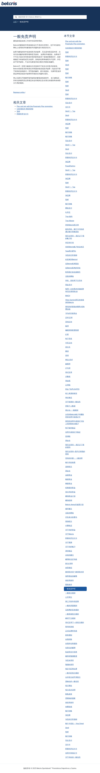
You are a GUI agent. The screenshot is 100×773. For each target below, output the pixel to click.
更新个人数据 (70, 406)
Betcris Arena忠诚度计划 (74, 505)
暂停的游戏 (69, 627)
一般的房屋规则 (71, 606)
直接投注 (68, 467)
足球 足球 (68, 318)
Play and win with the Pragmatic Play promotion (75, 42)
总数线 (67, 377)
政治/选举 (69, 564)
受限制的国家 (70, 698)
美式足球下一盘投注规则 (74, 622)
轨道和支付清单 (71, 652)
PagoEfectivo (70, 166)
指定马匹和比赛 (71, 669)
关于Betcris (69, 534)
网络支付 (68, 208)
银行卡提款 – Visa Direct (74, 724)
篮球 (67, 355)
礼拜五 (67, 212)
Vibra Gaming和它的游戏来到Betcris (74, 301)
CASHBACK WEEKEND (73, 48)
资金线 (67, 381)
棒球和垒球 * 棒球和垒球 (74, 572)
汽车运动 (68, 343)
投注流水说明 (70, 690)
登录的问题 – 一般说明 (73, 458)
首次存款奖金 (70, 492)
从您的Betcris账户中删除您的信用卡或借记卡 (74, 415)
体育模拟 (68, 568)
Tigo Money (69, 221)
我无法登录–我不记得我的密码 (75, 453)
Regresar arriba (19, 92)
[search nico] (50, 17)
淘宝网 (67, 124)
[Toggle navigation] (96, 3)
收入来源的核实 (71, 393)
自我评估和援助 (71, 644)
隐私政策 (68, 694)
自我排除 (68, 639)
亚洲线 (67, 436)
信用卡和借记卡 (71, 753)
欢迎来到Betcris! (71, 259)
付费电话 (68, 526)
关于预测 (68, 542)
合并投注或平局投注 (72, 677)
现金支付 (68, 285)
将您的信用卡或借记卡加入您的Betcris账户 (74, 422)
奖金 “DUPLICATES (72, 389)
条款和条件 (69, 580)
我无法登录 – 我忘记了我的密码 (74, 446)
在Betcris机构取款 (72, 264)
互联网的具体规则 (72, 610)
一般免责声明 (70, 589)
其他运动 (68, 322)
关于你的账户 (70, 547)
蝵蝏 (67, 52)
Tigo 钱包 (68, 217)
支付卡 (67, 107)
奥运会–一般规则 (71, 410)
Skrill (67, 65)
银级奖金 (68, 479)
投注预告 (68, 686)
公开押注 (68, 597)
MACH (67, 296)
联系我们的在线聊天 (72, 272)
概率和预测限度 (71, 656)
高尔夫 (67, 347)
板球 (67, 326)
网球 (67, 351)
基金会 (67, 441)
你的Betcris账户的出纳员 (74, 247)
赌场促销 (68, 500)
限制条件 (68, 585)
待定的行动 (69, 243)
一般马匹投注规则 (72, 673)
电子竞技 (68, 339)
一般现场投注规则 (72, 614)
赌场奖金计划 (70, 496)
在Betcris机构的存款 (72, 268)
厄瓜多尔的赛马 (71, 517)
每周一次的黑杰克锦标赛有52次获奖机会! (74, 290)
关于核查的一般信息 (72, 402)
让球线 (67, 385)
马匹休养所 (69, 660)
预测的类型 (69, 665)
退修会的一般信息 (72, 681)
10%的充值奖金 (71, 313)
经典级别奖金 (70, 488)
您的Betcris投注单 (72, 225)
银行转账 (68, 78)
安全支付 (68, 103)
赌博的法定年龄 (71, 559)
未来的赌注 (69, 555)
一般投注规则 (70, 593)
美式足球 (68, 372)
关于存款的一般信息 (72, 757)
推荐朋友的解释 (71, 576)
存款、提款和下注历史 (73, 281)
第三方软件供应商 (72, 601)
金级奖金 (68, 475)
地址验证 (68, 398)
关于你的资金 (70, 530)
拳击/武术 (69, 360)
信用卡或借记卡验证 (72, 432)
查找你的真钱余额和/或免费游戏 (75, 308)
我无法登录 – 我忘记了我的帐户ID (74, 237)
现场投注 (68, 521)
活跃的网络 (69, 276)
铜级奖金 (68, 484)
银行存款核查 (70, 462)
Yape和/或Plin (70, 251)
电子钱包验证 (70, 428)
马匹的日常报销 (71, 255)
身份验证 (68, 551)
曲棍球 (67, 364)
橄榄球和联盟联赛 (72, 330)
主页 (15, 22)
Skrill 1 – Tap (70, 111)
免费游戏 (68, 707)
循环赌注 (68, 509)
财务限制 (68, 635)
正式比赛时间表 (71, 631)
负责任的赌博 (70, 648)
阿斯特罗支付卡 (71, 56)
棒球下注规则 (70, 618)
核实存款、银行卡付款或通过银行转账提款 (74, 230)
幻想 (67, 334)
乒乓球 (67, 368)
